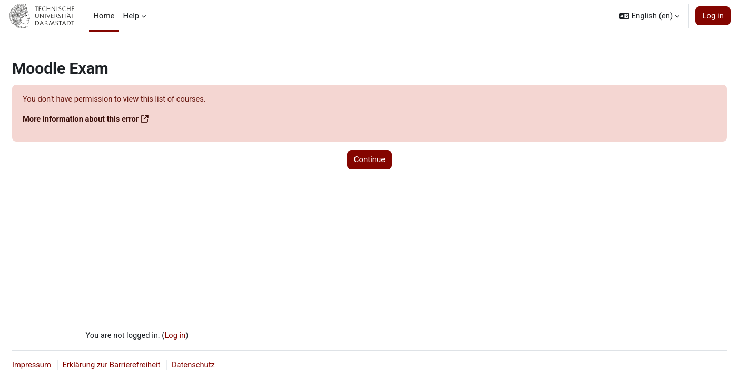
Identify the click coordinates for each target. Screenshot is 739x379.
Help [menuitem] (131, 16)
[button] (650, 16)
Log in (713, 16)
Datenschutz (197, 365)
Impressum (32, 365)
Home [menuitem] (103, 16)
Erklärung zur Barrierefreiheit (113, 365)
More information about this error (82, 119)
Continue (370, 160)
